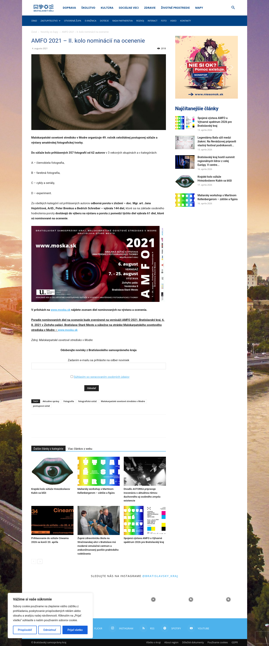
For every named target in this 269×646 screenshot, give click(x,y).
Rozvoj (140, 20)
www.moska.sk (60, 310)
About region (171, 642)
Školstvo (88, 7)
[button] (233, 8)
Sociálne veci (129, 7)
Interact (152, 20)
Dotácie (104, 20)
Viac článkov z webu (80, 448)
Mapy (199, 7)
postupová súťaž (41, 405)
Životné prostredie (175, 7)
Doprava (69, 7)
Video (173, 20)
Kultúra (107, 7)
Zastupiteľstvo (50, 20)
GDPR (234, 642)
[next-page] (40, 561)
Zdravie (149, 7)
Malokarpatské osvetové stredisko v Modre (123, 401)
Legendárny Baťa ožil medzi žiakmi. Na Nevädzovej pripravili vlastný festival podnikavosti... (217, 141)
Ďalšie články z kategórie (48, 448)
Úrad (34, 20)
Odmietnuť (49, 629)
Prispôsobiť (25, 629)
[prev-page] (33, 561)
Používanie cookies (218, 642)
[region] (50, 615)
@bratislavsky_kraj (160, 576)
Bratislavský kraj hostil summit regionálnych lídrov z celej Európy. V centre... (216, 161)
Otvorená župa (72, 20)
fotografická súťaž (87, 401)
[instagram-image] (116, 599)
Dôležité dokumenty (193, 642)
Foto (164, 20)
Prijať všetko (75, 629)
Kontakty (185, 20)
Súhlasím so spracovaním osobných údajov (101, 377)
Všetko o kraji (153, 642)
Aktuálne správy (51, 401)
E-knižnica (90, 20)
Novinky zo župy (49, 32)
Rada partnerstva (122, 20)
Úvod (34, 32)
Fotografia (68, 401)
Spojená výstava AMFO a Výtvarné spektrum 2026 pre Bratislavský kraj (215, 121)
